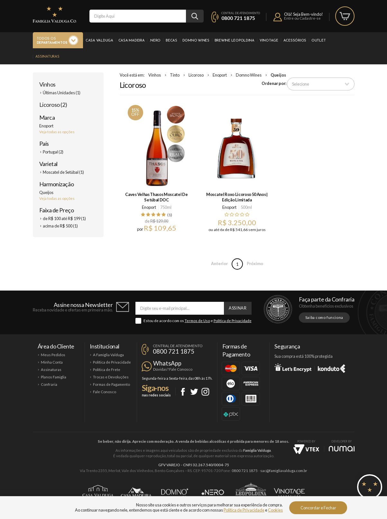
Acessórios (294, 40)
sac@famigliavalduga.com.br (283, 470)
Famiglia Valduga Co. (55, 14)
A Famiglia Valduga (108, 355)
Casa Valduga (99, 40)
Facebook (183, 392)
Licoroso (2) (53, 104)
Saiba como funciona (324, 317)
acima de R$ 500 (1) (60, 225)
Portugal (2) (53, 151)
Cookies (275, 510)
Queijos (278, 75)
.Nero (155, 40)
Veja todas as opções (57, 132)
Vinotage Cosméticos (289, 492)
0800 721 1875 (238, 18)
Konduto (331, 367)
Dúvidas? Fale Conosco (172, 369)
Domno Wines (195, 40)
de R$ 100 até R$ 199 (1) (64, 218)
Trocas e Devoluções (111, 377)
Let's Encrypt (292, 367)
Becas (171, 40)
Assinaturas (47, 57)
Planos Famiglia (53, 377)
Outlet (318, 40)
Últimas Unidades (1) (61, 92)
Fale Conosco (104, 392)
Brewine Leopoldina (234, 40)
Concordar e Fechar (318, 507)
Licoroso (196, 75)
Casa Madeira (131, 40)
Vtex (306, 449)
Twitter (194, 392)
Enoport (220, 75)
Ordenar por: (274, 83)
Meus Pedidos (53, 355)
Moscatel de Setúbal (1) (63, 172)
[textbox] (137, 16)
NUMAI (342, 448)
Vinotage (269, 40)
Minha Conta (52, 362)
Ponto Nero (213, 492)
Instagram (205, 392)
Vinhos (47, 84)
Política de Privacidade (233, 321)
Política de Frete (106, 369)
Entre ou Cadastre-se (302, 18)
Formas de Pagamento (111, 384)
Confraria (49, 384)
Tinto (175, 75)
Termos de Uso (197, 321)
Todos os (52, 41)
